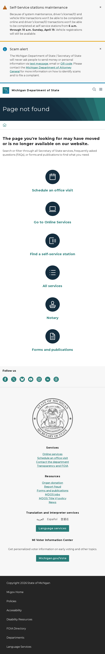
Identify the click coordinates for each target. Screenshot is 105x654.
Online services (52, 454)
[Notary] (52, 308)
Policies (11, 601)
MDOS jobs (52, 494)
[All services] (52, 276)
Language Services (19, 646)
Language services (52, 528)
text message (39, 63)
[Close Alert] (100, 7)
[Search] (94, 89)
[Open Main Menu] (101, 89)
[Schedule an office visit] (52, 181)
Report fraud (52, 486)
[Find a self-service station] (52, 245)
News (52, 502)
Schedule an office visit (52, 458)
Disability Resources (19, 619)
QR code (66, 63)
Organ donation (52, 482)
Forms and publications (52, 490)
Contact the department (52, 462)
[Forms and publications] (52, 340)
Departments (15, 637)
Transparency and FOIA (52, 465)
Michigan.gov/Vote (52, 558)
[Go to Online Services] (52, 213)
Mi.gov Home (15, 592)
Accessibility (14, 610)
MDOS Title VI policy (52, 498)
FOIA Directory (16, 628)
